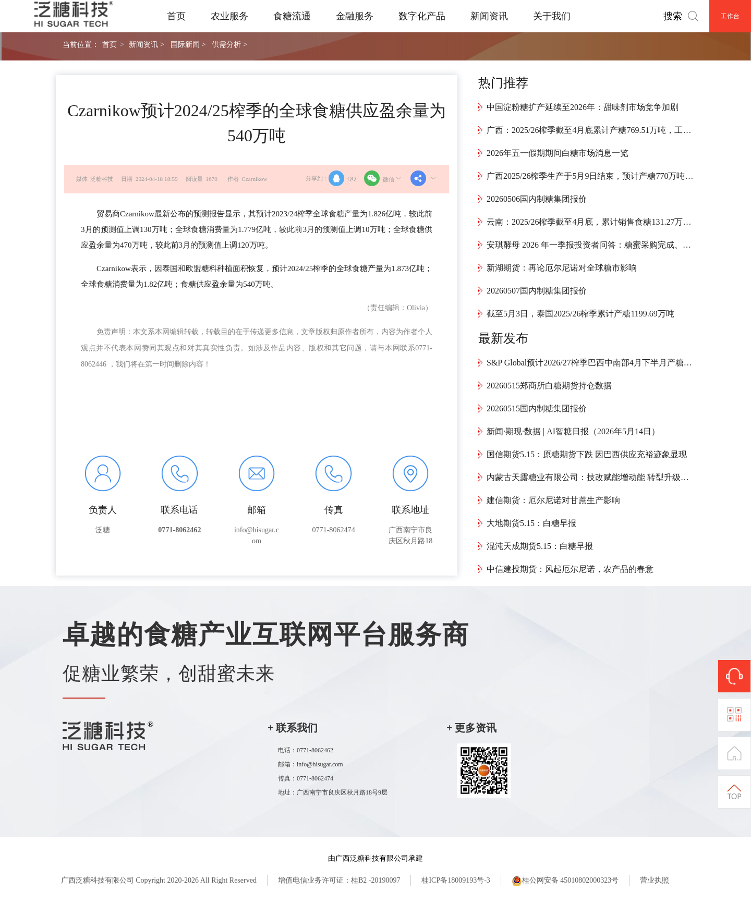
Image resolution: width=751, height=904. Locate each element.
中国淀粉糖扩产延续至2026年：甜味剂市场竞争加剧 (583, 107)
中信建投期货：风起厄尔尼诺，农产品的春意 (570, 569)
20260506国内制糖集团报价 (537, 198)
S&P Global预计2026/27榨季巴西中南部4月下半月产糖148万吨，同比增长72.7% (591, 362)
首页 (176, 16)
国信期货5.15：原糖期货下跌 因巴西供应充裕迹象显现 (587, 454)
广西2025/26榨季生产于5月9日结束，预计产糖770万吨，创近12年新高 (591, 176)
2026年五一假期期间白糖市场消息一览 (557, 153)
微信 (383, 178)
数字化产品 (421, 16)
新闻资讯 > (146, 44)
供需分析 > (229, 44)
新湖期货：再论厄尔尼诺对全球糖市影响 (562, 267)
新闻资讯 (489, 16)
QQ (342, 178)
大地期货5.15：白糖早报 (531, 523)
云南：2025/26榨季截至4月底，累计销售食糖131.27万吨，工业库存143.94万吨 (591, 221)
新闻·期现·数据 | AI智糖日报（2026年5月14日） (573, 431)
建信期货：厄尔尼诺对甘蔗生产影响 (553, 500)
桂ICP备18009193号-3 (455, 880)
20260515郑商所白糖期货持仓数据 (549, 385)
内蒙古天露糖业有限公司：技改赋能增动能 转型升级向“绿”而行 (591, 477)
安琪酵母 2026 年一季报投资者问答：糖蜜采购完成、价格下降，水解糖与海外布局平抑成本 (591, 244)
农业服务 (229, 16)
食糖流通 (292, 16)
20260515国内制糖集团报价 (537, 408)
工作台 (730, 16)
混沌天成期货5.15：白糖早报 (540, 546)
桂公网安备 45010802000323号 (565, 881)
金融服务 (354, 16)
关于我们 (552, 16)
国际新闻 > (188, 44)
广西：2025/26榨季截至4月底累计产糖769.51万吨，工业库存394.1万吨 (591, 130)
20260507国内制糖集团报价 (537, 290)
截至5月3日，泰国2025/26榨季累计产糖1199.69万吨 (580, 313)
